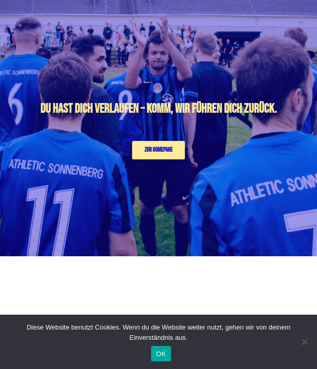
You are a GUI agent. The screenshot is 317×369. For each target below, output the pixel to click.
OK (161, 354)
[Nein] (304, 342)
